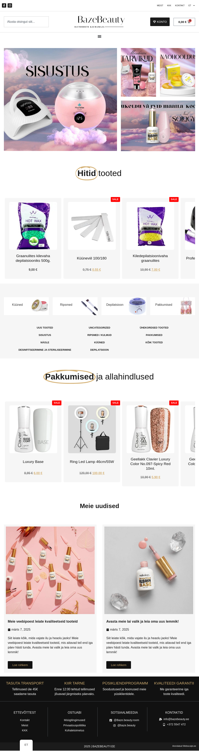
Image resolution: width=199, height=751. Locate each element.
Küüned (17, 305)
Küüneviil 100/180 (141, 259)
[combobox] (26, 22)
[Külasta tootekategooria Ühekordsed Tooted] (154, 328)
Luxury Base (91, 462)
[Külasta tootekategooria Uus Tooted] (44, 328)
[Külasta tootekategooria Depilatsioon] (99, 350)
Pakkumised (163, 305)
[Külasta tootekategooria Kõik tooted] (154, 343)
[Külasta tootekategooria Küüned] (99, 343)
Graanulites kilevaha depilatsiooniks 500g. (82, 258)
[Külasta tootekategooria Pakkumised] (154, 335)
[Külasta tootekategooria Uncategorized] (99, 328)
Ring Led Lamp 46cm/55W (150, 462)
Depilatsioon (114, 305)
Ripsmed (66, 305)
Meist (155, 5)
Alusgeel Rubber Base (33, 462)
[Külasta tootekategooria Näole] (44, 343)
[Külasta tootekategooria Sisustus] (44, 335)
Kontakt (178, 5)
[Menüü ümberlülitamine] (99, 37)
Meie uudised (99, 506)
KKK (165, 5)
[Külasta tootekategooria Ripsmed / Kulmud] (99, 335)
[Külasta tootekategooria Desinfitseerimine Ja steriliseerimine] (44, 350)
